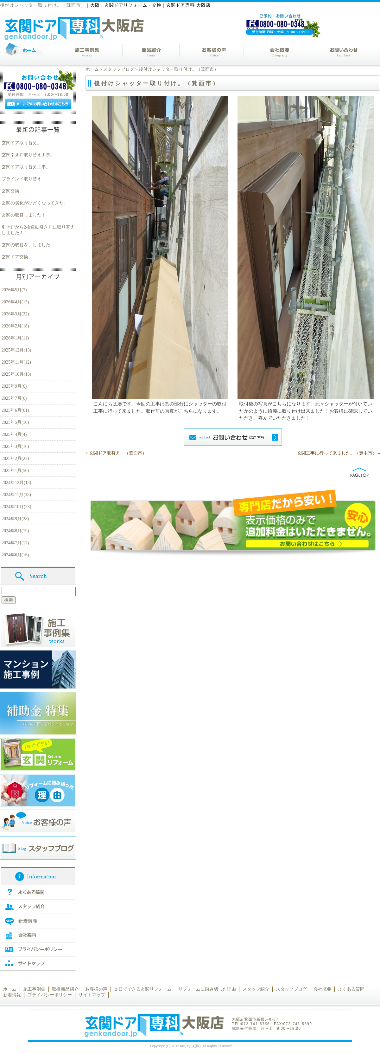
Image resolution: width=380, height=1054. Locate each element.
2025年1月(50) (15, 470)
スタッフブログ (118, 69)
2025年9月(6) (14, 386)
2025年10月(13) (16, 374)
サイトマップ (92, 995)
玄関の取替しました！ (24, 215)
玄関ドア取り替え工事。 (26, 167)
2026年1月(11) (15, 338)
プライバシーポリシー (50, 995)
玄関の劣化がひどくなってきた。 (35, 203)
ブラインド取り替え (21, 179)
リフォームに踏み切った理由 (207, 989)
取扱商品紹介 (65, 989)
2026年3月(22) (15, 314)
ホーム (92, 69)
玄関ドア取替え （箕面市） (118, 453)
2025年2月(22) (15, 458)
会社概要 (322, 989)
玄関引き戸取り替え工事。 (28, 154)
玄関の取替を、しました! (27, 244)
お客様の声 (96, 989)
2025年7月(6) (14, 398)
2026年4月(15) (15, 302)
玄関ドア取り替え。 (21, 142)
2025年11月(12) (16, 362)
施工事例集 (34, 989)
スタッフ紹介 (256, 989)
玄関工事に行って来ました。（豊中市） (337, 453)
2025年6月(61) (15, 410)
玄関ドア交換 (15, 257)
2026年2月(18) (15, 326)
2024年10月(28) (16, 506)
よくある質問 (351, 989)
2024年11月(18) (16, 494)
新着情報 (12, 995)
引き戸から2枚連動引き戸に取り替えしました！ (38, 230)
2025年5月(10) (15, 422)
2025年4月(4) (14, 434)
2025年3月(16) (15, 446)
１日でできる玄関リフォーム (143, 989)
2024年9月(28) (15, 518)
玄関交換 (10, 191)
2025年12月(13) (16, 350)
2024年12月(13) (16, 482)
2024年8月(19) (15, 530)
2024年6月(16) (15, 555)
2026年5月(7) (14, 290)
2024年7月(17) (15, 542)
